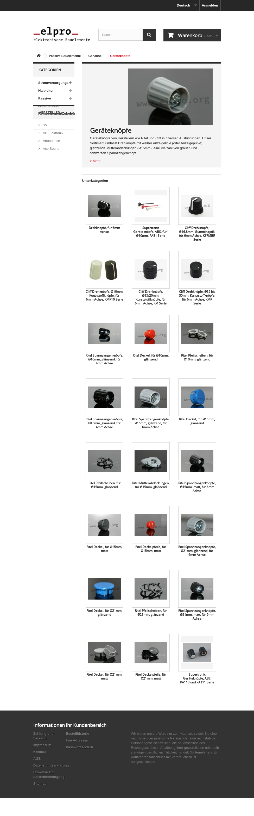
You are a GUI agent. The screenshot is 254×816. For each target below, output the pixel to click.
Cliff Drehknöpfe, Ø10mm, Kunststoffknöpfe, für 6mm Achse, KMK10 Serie (104, 295)
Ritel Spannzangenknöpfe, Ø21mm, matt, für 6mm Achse (197, 614)
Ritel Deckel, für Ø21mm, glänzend (104, 612)
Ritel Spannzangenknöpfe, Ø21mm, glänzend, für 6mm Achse (197, 551)
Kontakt (39, 752)
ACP (46, 179)
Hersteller (49, 132)
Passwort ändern (79, 747)
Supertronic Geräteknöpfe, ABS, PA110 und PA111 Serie (197, 678)
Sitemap (40, 784)
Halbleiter (46, 90)
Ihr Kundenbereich (86, 725)
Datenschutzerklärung (51, 765)
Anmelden (210, 5)
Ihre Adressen (77, 740)
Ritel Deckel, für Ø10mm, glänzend (151, 357)
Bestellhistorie (77, 734)
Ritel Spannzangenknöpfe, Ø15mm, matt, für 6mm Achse (197, 487)
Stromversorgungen (54, 83)
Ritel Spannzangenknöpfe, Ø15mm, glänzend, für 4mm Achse (104, 423)
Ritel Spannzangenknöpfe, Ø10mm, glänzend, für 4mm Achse (104, 359)
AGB (37, 759)
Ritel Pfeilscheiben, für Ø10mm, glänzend (197, 357)
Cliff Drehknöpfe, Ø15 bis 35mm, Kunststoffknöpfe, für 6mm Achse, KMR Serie (197, 297)
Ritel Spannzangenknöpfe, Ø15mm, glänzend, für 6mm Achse (150, 423)
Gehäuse (94, 56)
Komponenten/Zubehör (56, 113)
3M (45, 143)
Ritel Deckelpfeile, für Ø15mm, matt (150, 549)
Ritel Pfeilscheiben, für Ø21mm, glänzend (151, 612)
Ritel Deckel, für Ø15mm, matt (104, 549)
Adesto (47, 187)
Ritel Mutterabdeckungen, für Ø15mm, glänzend (150, 485)
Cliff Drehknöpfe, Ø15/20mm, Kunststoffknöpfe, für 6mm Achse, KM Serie (151, 297)
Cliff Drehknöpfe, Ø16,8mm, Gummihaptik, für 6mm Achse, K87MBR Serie (197, 234)
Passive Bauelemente (65, 56)
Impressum (42, 745)
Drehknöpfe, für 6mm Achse (104, 230)
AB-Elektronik (52, 151)
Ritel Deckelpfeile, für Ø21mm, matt (150, 676)
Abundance (51, 159)
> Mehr (95, 161)
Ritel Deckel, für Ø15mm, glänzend (197, 421)
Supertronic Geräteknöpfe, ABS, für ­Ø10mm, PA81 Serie (150, 232)
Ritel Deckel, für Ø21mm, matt (104, 676)
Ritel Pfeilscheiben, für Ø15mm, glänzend (104, 485)
